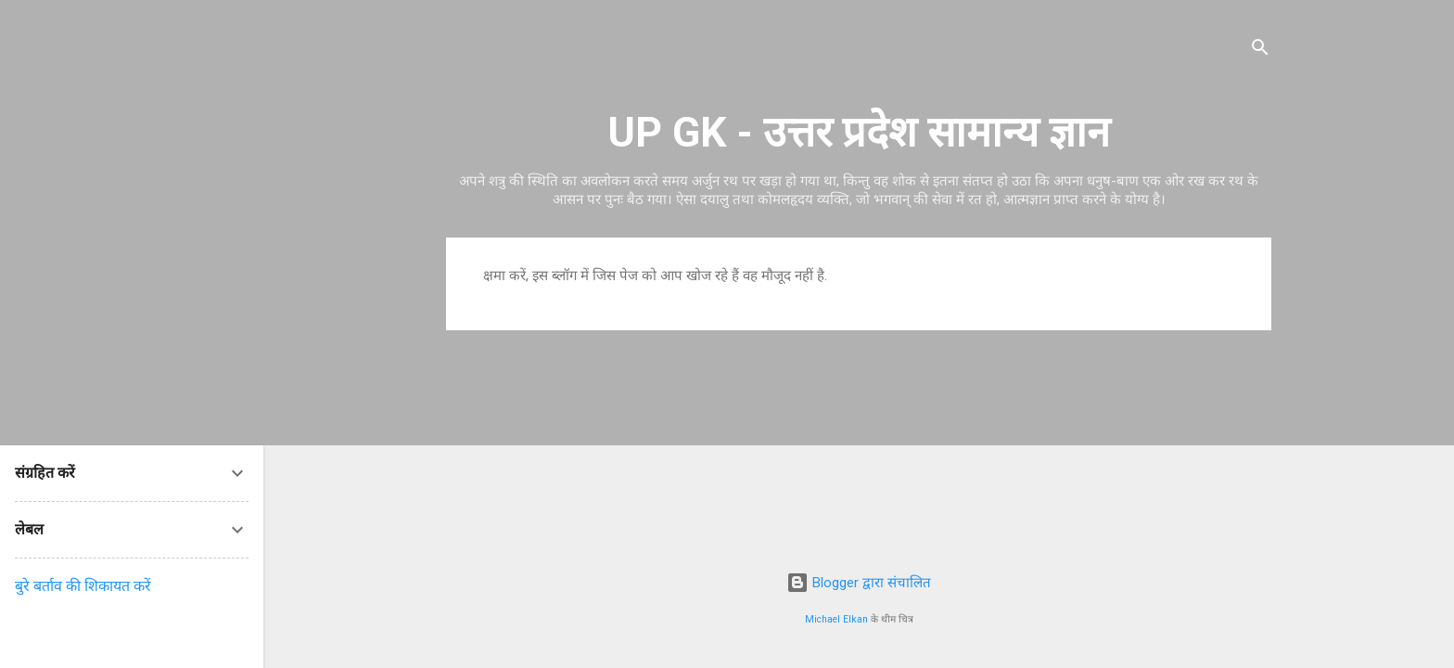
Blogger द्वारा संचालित (858, 582)
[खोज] (1260, 50)
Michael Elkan (836, 619)
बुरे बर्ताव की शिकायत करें (83, 586)
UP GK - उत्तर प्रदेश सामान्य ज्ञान (858, 132)
